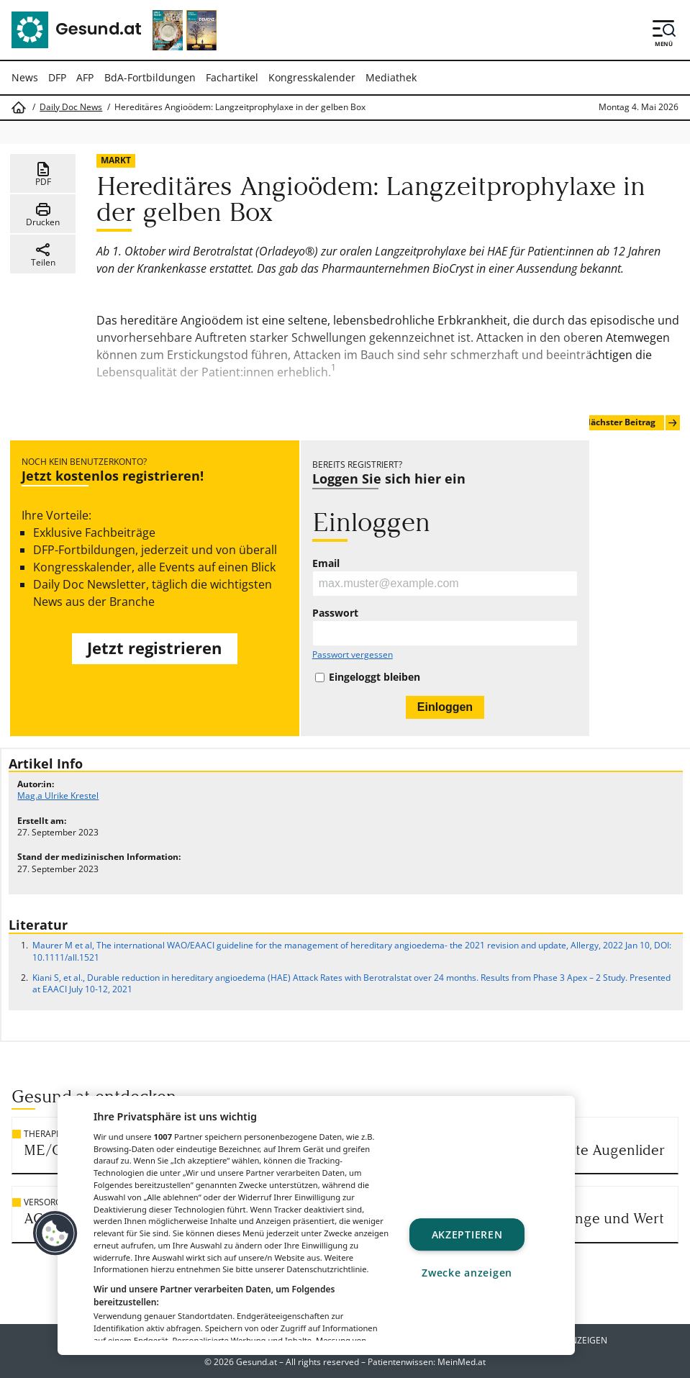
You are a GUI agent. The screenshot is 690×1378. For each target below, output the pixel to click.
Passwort (335, 613)
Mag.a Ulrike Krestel (58, 795)
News (25, 77)
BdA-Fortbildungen (150, 77)
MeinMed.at (461, 1362)
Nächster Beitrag (631, 422)
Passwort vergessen (352, 655)
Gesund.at (256, 1362)
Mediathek (391, 77)
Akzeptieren (467, 1234)
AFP (85, 77)
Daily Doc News (71, 107)
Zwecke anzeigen (467, 1273)
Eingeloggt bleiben (374, 677)
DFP (57, 77)
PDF (43, 174)
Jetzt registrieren (154, 648)
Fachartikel (232, 77)
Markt (116, 160)
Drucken (43, 214)
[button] (55, 1233)
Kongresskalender (311, 77)
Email (326, 563)
